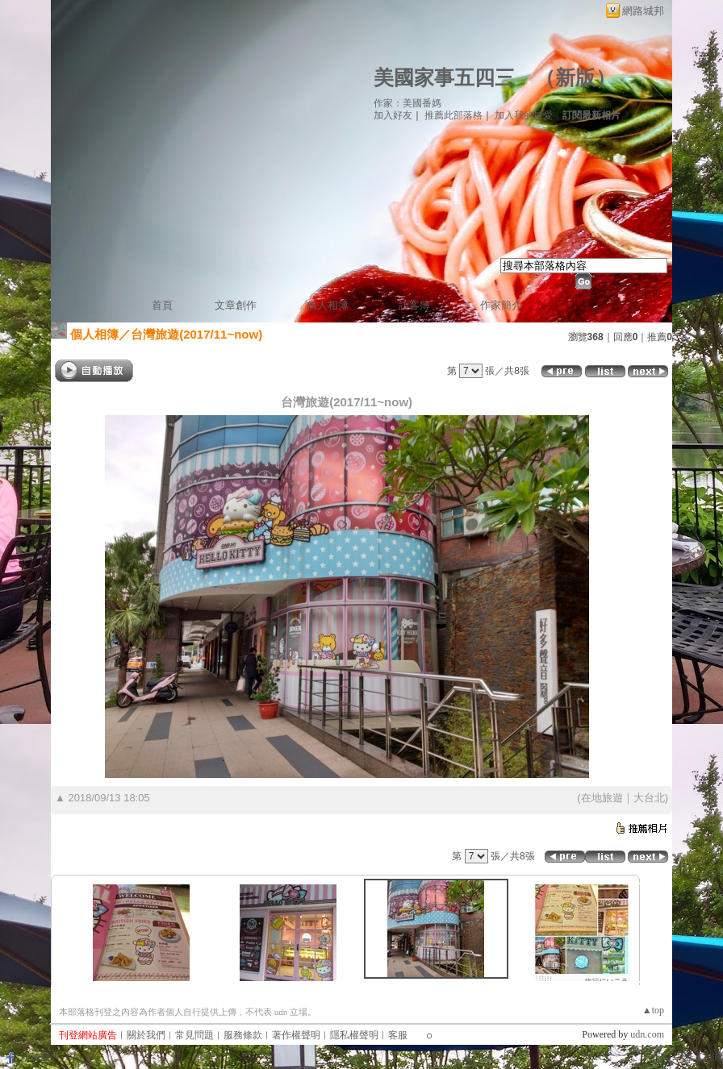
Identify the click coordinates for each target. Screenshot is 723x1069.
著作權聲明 (296, 1035)
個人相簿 (328, 305)
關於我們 (146, 1035)
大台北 (649, 798)
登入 (693, 1057)
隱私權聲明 (354, 1035)
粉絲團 (35, 1057)
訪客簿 (414, 305)
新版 (575, 78)
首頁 (162, 305)
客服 (397, 1035)
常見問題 (194, 1035)
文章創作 (236, 305)
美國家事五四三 (444, 78)
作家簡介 (501, 305)
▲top (653, 1010)
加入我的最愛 (524, 115)
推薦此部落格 (453, 115)
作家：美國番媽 (407, 103)
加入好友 (393, 115)
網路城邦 (643, 11)
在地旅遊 (602, 798)
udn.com (647, 1034)
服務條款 (243, 1035)
